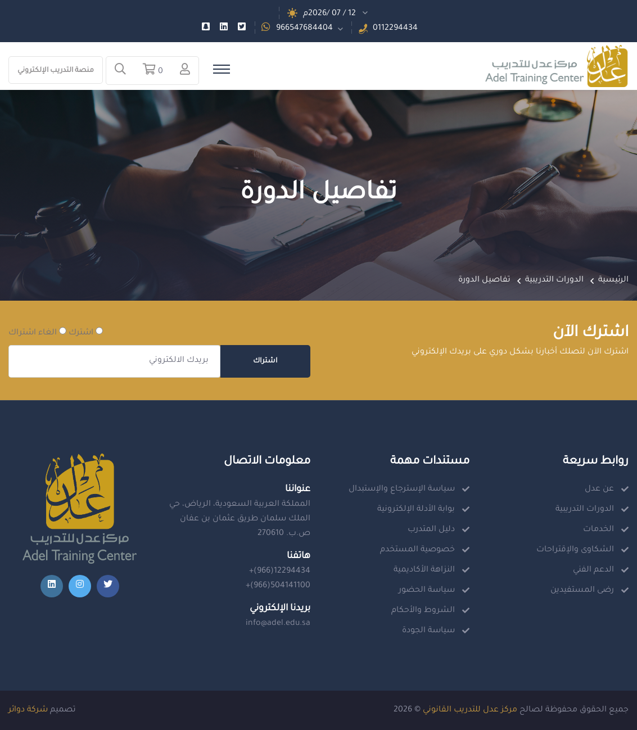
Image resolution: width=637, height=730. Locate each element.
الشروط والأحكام (423, 610)
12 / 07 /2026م (329, 14)
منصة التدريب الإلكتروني (55, 71)
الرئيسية (613, 280)
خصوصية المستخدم (417, 550)
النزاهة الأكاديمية (424, 570)
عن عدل (599, 489)
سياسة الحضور (427, 590)
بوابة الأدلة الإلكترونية (416, 509)
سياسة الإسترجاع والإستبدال (402, 489)
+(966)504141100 (278, 586)
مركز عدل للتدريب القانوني (470, 710)
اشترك (86, 332)
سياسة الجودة (428, 631)
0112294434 (395, 28)
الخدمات (598, 529)
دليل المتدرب (431, 529)
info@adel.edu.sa (278, 623)
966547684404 (304, 28)
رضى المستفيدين (582, 590)
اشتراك (265, 361)
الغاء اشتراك (37, 332)
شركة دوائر (28, 710)
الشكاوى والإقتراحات (575, 550)
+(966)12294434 (279, 571)
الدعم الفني (593, 570)
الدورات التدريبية (554, 280)
